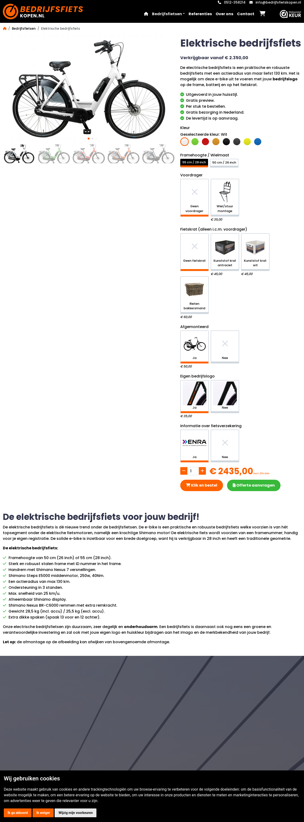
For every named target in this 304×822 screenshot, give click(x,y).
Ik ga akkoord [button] (18, 813)
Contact (245, 14)
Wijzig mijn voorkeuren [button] (75, 813)
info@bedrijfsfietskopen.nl (278, 2)
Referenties (200, 14)
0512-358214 (235, 2)
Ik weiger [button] (43, 813)
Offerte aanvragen (254, 485)
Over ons (224, 14)
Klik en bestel (201, 485)
